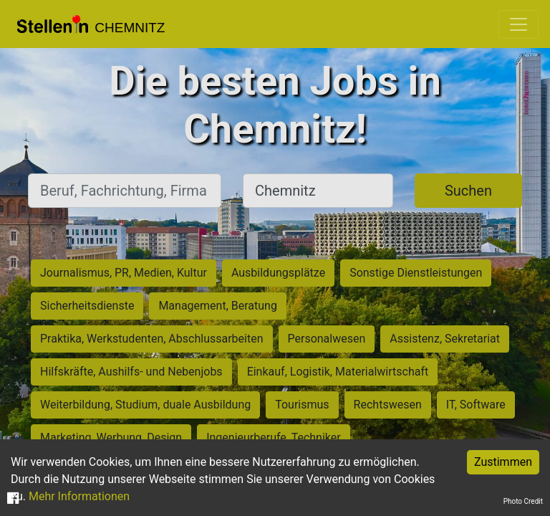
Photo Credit (523, 501)
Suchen (468, 190)
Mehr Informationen (79, 496)
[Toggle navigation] (518, 24)
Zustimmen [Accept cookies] (503, 462)
